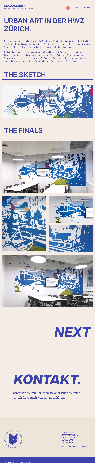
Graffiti (68, 8)
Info (77, 8)
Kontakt (87, 8)
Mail (64, 447)
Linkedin (83, 447)
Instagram (73, 447)
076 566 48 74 (67, 442)
